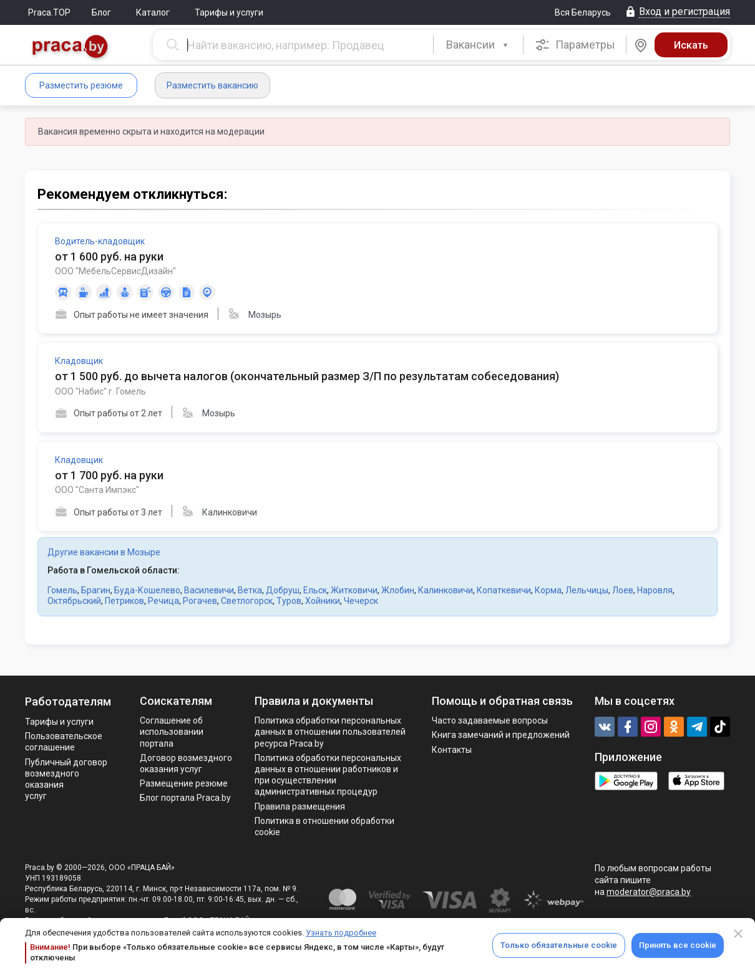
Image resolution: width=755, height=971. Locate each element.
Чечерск (361, 601)
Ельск (315, 590)
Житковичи (354, 590)
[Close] (738, 934)
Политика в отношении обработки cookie (324, 826)
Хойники (322, 601)
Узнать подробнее (341, 932)
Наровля (655, 590)
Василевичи (209, 590)
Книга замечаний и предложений (501, 735)
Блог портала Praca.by (185, 798)
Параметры (575, 44)
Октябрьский (74, 601)
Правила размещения (300, 806)
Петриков (124, 601)
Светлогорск (247, 601)
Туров (288, 601)
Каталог (153, 12)
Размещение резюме (184, 783)
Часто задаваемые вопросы (490, 720)
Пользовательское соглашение (63, 741)
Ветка (250, 590)
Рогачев (200, 601)
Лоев (622, 590)
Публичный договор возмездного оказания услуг (66, 779)
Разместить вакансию (212, 85)
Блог (101, 12)
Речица (163, 601)
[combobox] (478, 45)
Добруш (283, 590)
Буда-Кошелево (147, 590)
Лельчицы (586, 590)
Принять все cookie (677, 945)
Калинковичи (445, 590)
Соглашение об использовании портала (171, 731)
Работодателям (68, 701)
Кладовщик (79, 361)
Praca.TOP (49, 12)
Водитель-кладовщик (100, 241)
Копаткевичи (504, 590)
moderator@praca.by (648, 892)
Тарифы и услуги (229, 12)
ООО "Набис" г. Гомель (100, 391)
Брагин (95, 590)
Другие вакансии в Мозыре (103, 552)
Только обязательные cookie (558, 945)
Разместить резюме (81, 85)
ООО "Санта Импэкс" (97, 490)
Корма (548, 590)
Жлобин (397, 590)
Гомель (62, 590)
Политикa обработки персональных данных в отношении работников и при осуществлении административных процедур (328, 775)
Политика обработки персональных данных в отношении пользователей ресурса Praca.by (330, 731)
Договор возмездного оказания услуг (186, 763)
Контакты (452, 750)
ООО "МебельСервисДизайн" (115, 271)
